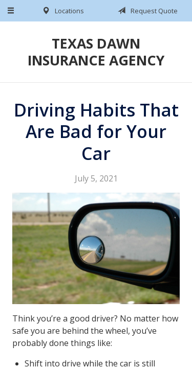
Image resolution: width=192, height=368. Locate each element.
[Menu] (11, 10)
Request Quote (146, 10)
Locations (61, 10)
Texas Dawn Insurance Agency (96, 52)
